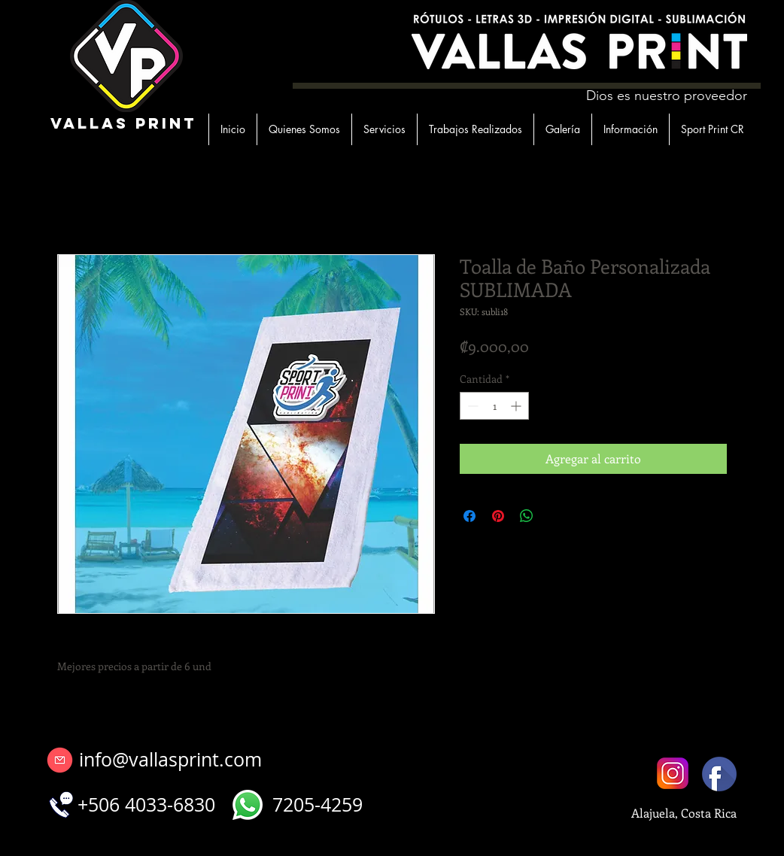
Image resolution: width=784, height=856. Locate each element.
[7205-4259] (317, 805)
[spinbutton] (494, 406)
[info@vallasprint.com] (170, 760)
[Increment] (517, 406)
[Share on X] (555, 516)
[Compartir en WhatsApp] (527, 516)
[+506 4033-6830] (146, 805)
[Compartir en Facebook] (469, 516)
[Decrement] (471, 406)
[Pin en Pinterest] (498, 516)
